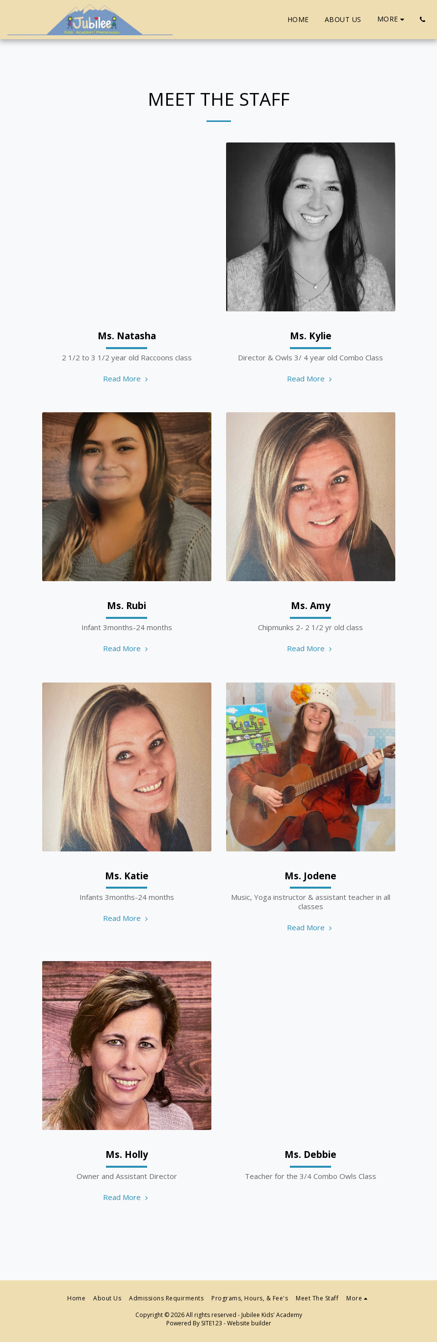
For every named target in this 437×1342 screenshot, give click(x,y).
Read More (126, 378)
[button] (422, 19)
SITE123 (211, 1323)
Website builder (249, 1323)
